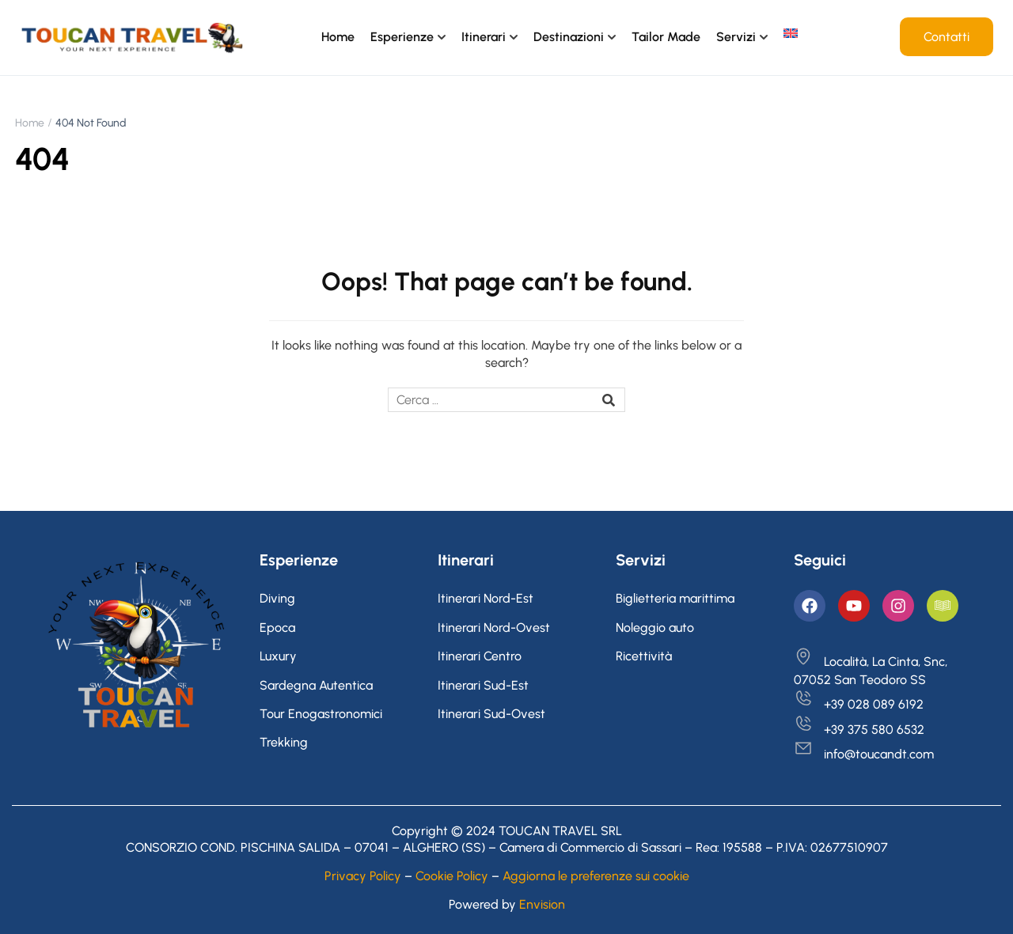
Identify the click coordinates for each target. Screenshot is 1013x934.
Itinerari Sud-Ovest (491, 713)
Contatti (946, 36)
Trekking (284, 742)
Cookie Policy (451, 875)
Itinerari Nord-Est (485, 598)
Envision (542, 904)
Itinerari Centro (480, 656)
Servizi (736, 36)
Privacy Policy (362, 875)
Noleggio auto (655, 627)
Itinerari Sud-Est (483, 685)
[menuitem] (790, 33)
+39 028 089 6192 (859, 704)
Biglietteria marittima (675, 598)
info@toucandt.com (864, 754)
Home (338, 36)
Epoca (277, 627)
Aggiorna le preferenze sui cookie (596, 875)
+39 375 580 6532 (859, 729)
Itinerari (483, 36)
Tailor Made (666, 36)
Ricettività (644, 656)
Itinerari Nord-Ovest (494, 627)
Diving (277, 598)
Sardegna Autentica (316, 685)
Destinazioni (568, 36)
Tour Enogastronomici (321, 713)
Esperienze (402, 36)
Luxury (278, 656)
